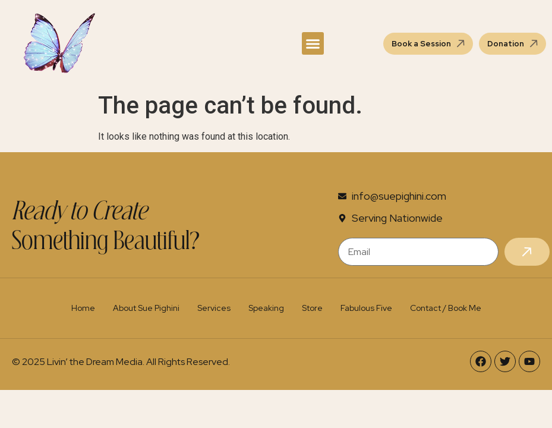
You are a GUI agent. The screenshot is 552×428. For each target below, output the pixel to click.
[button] (313, 43)
